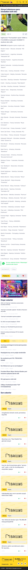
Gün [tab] (5, 341)
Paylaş (6, 276)
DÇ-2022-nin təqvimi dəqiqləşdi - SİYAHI (10, 321)
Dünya (14, 269)
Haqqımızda (5, 564)
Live (11, 564)
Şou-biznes (8, 349)
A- (23, 34)
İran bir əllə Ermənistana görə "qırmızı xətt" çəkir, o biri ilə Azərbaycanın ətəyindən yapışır (14, 467)
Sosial (7, 362)
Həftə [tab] (14, 341)
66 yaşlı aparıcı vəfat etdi (8, 379)
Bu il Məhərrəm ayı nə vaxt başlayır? (12, 366)
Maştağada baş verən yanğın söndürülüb (13, 352)
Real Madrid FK (5, 269)
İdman (3, 34)
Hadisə (7, 355)
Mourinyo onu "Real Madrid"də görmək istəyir (11, 326)
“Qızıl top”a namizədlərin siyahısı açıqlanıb (11, 316)
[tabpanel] (14, 367)
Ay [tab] (23, 341)
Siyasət (7, 376)
